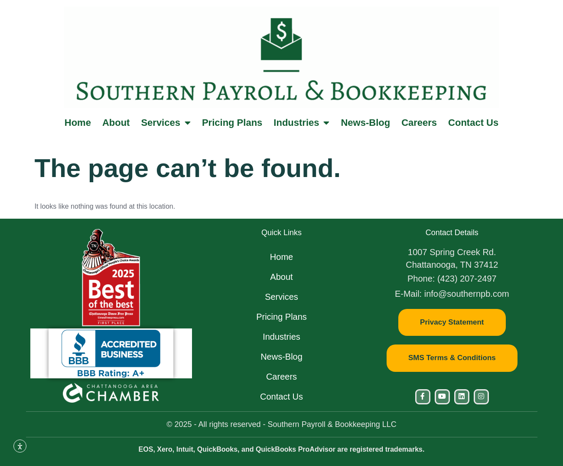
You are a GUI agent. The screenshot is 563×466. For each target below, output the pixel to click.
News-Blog (365, 122)
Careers (419, 122)
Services (166, 123)
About (116, 122)
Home (78, 122)
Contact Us (473, 122)
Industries (301, 123)
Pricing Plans (232, 122)
